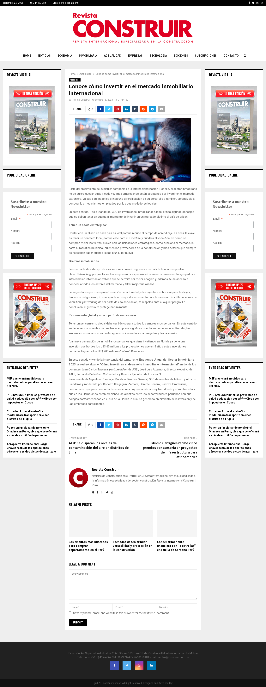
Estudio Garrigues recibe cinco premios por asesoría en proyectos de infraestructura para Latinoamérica (170, 450)
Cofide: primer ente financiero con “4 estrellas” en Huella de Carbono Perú (176, 546)
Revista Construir (81, 100)
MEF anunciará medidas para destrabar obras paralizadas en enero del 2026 (31, 382)
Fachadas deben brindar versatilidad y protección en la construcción (132, 546)
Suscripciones (206, 55)
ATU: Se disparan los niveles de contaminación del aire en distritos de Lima (99, 447)
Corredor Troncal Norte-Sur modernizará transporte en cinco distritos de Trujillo (28, 415)
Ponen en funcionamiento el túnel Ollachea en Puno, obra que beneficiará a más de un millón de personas (32, 431)
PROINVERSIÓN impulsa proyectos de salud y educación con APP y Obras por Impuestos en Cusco (32, 398)
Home (27, 55)
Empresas (135, 55)
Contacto (231, 55)
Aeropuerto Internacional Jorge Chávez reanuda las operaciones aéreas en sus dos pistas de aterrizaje (31, 447)
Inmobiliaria (88, 55)
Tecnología (158, 55)
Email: (16, 219)
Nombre (15, 230)
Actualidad (112, 55)
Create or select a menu (66, 3)
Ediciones (181, 55)
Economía (65, 55)
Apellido (15, 242)
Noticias (44, 55)
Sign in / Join (38, 3)
